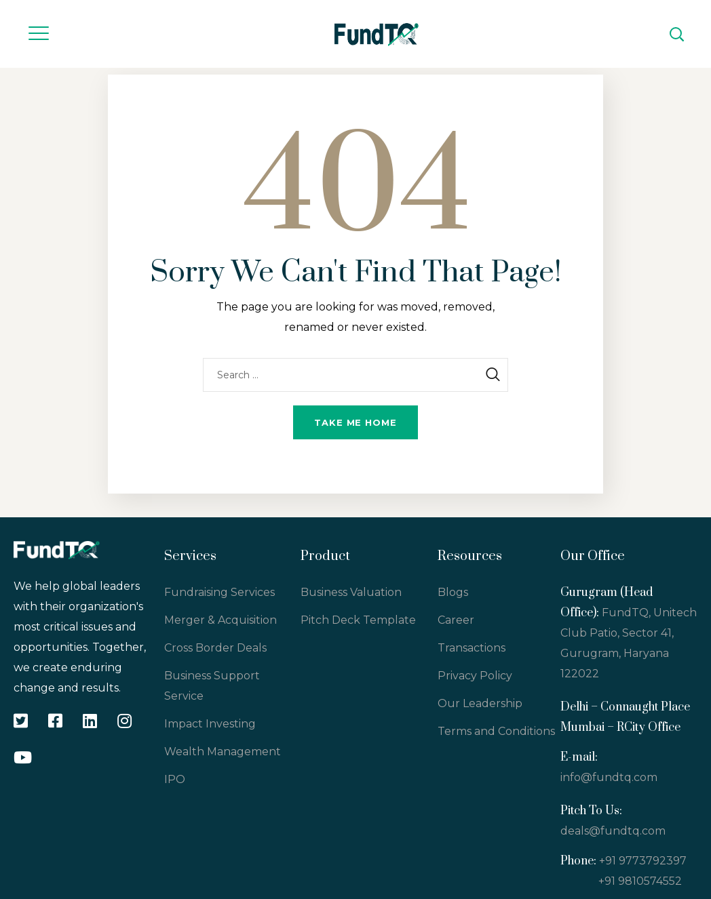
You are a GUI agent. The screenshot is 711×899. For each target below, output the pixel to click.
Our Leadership (480, 703)
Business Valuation (351, 592)
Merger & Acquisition (220, 620)
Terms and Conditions (496, 731)
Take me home (355, 422)
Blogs (453, 592)
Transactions (471, 647)
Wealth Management (222, 751)
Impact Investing (210, 723)
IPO (174, 779)
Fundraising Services (219, 592)
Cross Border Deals (215, 647)
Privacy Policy (475, 675)
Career (456, 620)
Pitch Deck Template (358, 620)
